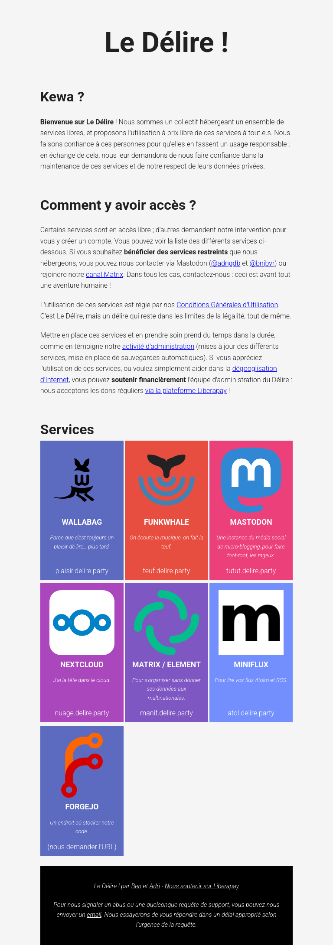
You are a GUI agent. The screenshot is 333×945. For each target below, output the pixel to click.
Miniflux (251, 664)
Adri (155, 886)
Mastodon (251, 522)
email (94, 915)
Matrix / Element (166, 664)
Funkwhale (166, 522)
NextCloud (82, 664)
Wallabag (82, 522)
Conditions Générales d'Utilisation (227, 305)
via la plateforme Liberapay (186, 390)
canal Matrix (104, 274)
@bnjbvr (262, 263)
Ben (136, 886)
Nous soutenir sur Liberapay (202, 886)
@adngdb (226, 263)
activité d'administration (158, 346)
